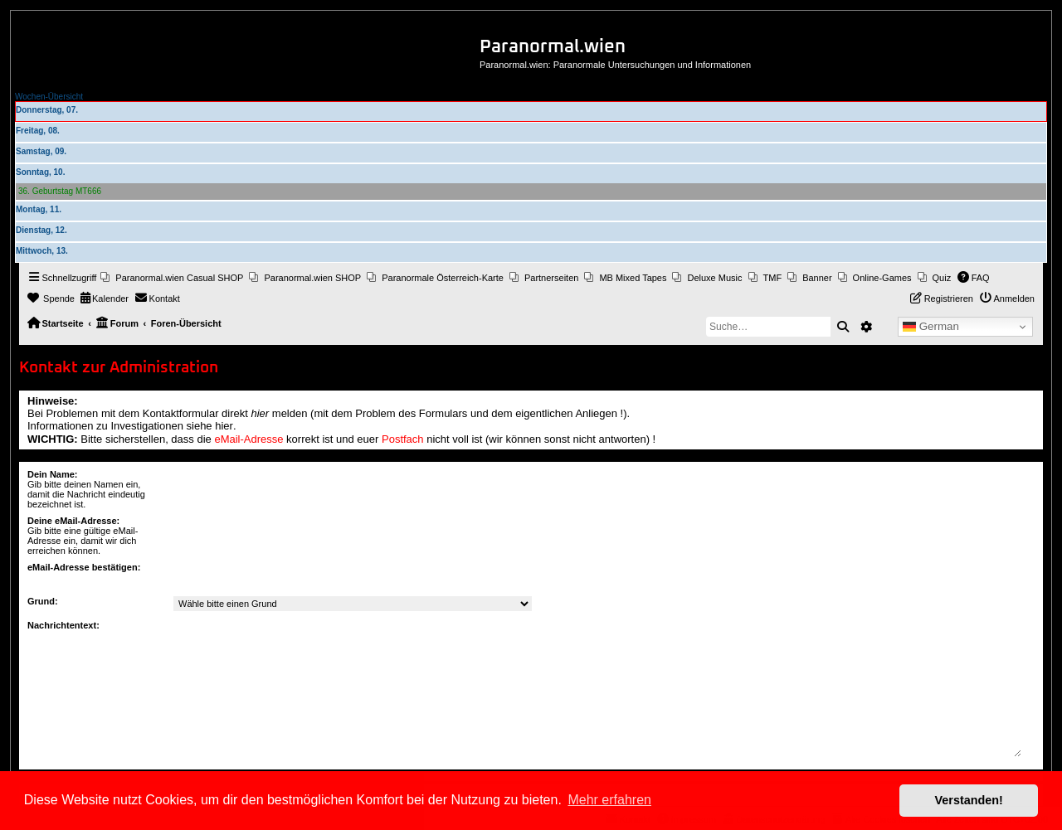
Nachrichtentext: (63, 625)
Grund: (42, 601)
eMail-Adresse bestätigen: (83, 567)
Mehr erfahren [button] (609, 800)
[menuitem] (171, 278)
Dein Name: (52, 474)
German (931, 326)
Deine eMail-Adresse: (73, 521)
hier (260, 413)
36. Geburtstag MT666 (59, 191)
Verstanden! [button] (969, 800)
